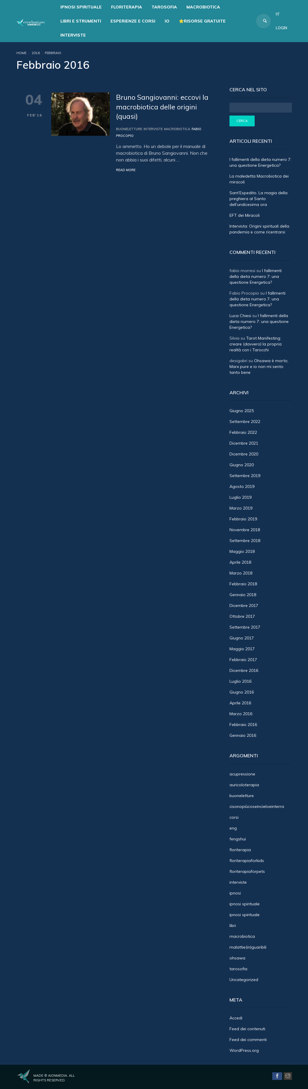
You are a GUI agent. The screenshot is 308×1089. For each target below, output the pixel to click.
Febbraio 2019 (243, 519)
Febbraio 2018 (243, 583)
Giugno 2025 (241, 410)
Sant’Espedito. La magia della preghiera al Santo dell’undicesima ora (258, 198)
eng (233, 828)
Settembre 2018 (244, 540)
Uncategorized (243, 979)
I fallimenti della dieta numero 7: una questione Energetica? (255, 276)
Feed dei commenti (248, 1039)
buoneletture (129, 129)
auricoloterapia (244, 784)
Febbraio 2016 (243, 724)
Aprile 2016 (240, 703)
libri (232, 925)
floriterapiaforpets (247, 871)
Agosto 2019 (241, 486)
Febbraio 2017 (243, 659)
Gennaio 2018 (242, 594)
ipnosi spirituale (244, 903)
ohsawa (237, 958)
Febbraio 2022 (243, 432)
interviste (153, 129)
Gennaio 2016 (242, 735)
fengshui (237, 839)
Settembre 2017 (244, 627)
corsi (234, 817)
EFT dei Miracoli (244, 215)
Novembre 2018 (244, 529)
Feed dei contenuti (247, 1028)
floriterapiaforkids (246, 860)
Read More (125, 170)
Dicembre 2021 (243, 443)
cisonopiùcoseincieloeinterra (256, 806)
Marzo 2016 (240, 713)
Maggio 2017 (242, 648)
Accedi (235, 1018)
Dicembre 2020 (243, 454)
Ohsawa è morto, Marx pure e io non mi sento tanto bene (258, 366)
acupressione (242, 774)
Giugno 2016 (241, 692)
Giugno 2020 (241, 464)
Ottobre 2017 (242, 616)
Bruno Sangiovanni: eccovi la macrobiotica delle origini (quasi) (162, 107)
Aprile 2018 (240, 562)
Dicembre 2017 (243, 605)
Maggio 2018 (242, 551)
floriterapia (240, 849)
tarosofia (238, 968)
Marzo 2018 (240, 573)
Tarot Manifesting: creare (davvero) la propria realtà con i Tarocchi (255, 344)
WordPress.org (244, 1050)
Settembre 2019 (244, 475)
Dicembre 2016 (243, 670)
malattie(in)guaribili (247, 947)
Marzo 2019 (240, 508)
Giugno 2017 (241, 638)
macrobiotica (177, 129)
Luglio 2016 (240, 681)
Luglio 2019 (240, 497)
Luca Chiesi (240, 315)
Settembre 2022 (244, 421)
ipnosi (235, 893)
